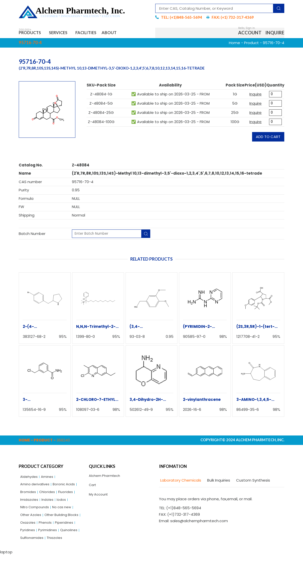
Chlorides (49, 496)
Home (234, 44)
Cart (93, 488)
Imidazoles (30, 504)
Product (251, 44)
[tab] (180, 482)
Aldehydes (30, 478)
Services (65, 33)
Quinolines (53, 547)
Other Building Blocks (39, 530)
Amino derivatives (36, 487)
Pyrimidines (30, 547)
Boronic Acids (69, 487)
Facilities (97, 33)
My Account (100, 498)
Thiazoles (58, 555)
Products (32, 33)
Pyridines (69, 538)
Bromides (29, 496)
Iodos (65, 504)
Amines (50, 478)
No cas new (67, 512)
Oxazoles (70, 530)
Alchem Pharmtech (107, 477)
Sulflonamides (33, 555)
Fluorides (70, 496)
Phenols (27, 538)
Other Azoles (32, 521)
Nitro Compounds (36, 512)
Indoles (50, 504)
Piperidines (48, 538)
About (124, 33)
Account (250, 33)
